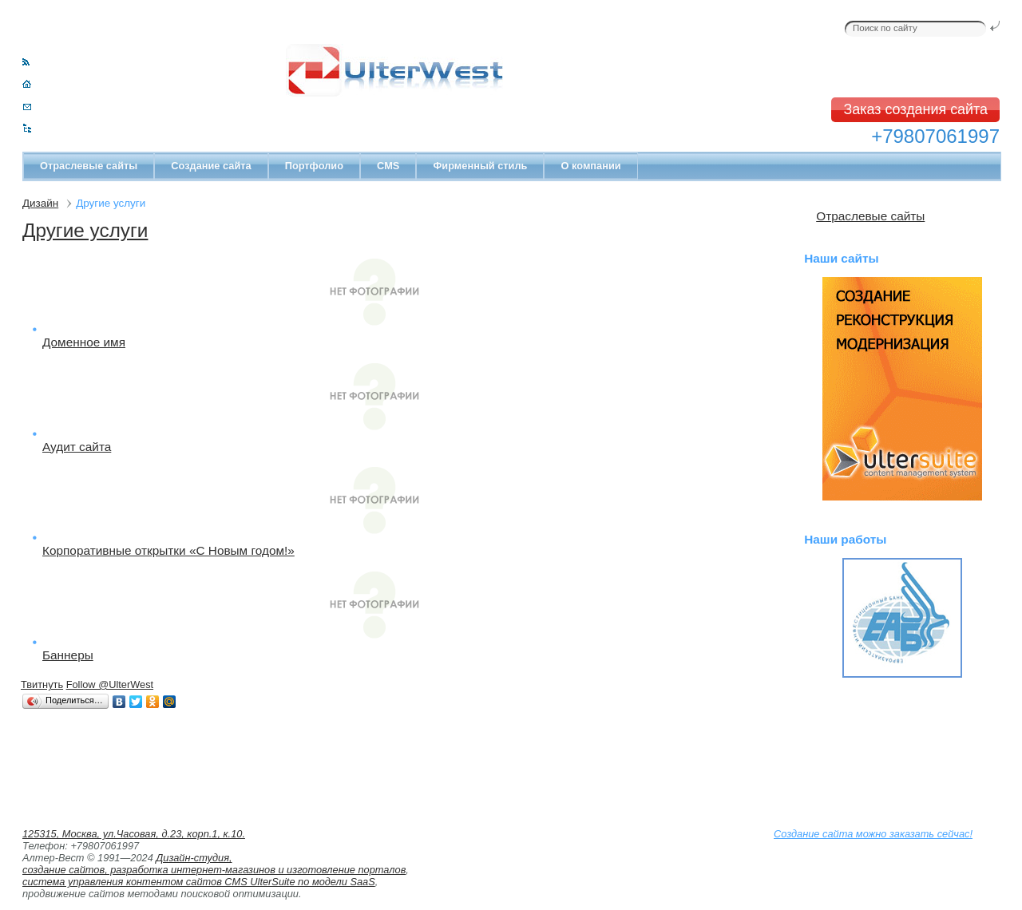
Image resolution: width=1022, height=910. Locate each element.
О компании (590, 166)
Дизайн (40, 203)
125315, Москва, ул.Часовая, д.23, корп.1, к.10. (133, 834)
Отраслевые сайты (88, 166)
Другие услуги (85, 230)
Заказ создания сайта (915, 109)
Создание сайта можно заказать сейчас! (873, 834)
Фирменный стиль (480, 166)
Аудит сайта (76, 446)
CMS (388, 166)
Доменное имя (83, 342)
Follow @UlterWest (109, 684)
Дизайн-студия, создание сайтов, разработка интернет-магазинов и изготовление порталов (214, 864)
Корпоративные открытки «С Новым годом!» (168, 550)
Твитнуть (42, 684)
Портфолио (314, 166)
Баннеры (67, 655)
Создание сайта (211, 166)
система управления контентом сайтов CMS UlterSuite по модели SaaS (198, 882)
